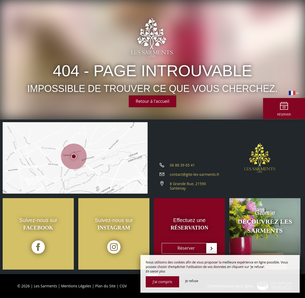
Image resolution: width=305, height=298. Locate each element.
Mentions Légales (76, 285)
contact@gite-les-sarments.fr (195, 176)
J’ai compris (162, 281)
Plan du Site (105, 285)
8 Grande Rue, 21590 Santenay (188, 188)
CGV (123, 285)
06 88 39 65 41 (182, 166)
